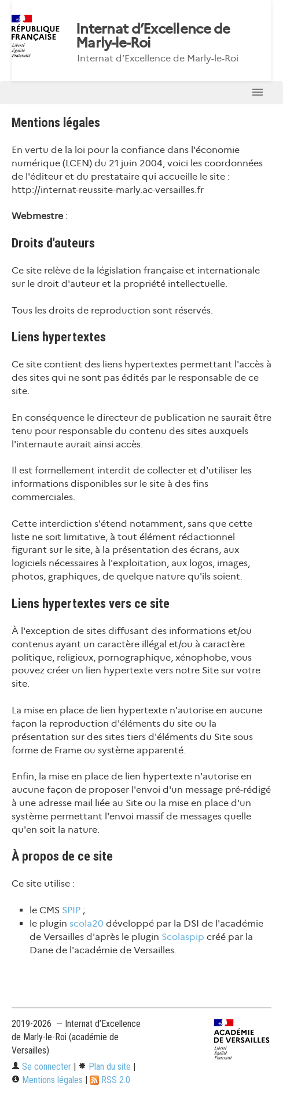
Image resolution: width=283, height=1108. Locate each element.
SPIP (71, 910)
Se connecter (41, 1066)
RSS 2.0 (110, 1079)
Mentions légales (47, 1079)
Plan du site (104, 1066)
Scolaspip (182, 936)
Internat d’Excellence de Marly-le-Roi (153, 36)
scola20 (86, 923)
